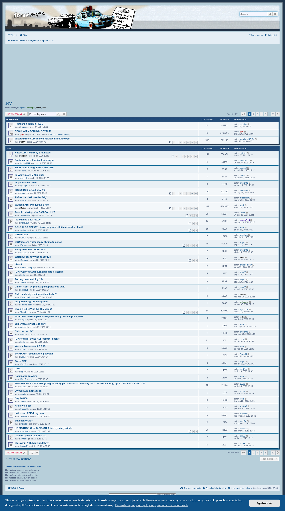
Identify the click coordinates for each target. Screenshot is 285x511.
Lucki (242, 339)
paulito (23, 394)
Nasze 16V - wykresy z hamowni (33, 152)
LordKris (243, 369)
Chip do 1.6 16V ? (25, 331)
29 (196, 208)
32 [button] (273, 114)
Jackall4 (24, 327)
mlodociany (245, 198)
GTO (22, 142)
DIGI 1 (18, 368)
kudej (22, 275)
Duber (23, 208)
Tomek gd (24, 312)
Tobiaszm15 (25, 215)
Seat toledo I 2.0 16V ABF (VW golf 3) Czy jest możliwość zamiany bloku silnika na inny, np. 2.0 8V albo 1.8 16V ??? (80, 383)
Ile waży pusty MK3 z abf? (29, 175)
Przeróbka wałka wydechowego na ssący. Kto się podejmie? (49, 316)
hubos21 (24, 290)
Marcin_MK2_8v (247, 139)
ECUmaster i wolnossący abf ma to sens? (38, 242)
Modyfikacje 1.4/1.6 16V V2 (30, 189)
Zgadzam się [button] (264, 503)
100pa (23, 282)
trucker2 (24, 409)
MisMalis (244, 235)
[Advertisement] (142, 73)
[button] (243, 114)
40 (188, 142)
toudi (242, 205)
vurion (23, 230)
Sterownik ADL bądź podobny (32, 443)
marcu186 (24, 223)
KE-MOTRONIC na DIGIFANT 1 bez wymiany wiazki (43, 428)
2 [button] (253, 114)
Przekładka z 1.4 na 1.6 (28, 219)
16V (8, 104)
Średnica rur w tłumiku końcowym (34, 160)
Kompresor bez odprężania (30, 249)
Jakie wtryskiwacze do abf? (30, 324)
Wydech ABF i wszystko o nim (32, 204)
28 (192, 208)
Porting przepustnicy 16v (29, 279)
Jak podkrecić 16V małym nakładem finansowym (42, 138)
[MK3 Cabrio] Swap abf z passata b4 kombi (39, 271)
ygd (22, 134)
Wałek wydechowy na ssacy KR (33, 257)
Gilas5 (242, 213)
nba (22, 193)
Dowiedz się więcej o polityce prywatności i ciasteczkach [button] (151, 505)
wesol (22, 334)
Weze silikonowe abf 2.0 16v (31, 346)
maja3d (23, 424)
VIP (44, 108)
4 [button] (261, 114)
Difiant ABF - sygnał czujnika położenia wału (40, 286)
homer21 (24, 446)
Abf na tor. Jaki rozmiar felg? (31, 197)
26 (184, 208)
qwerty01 (24, 185)
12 (188, 193)
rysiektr (243, 153)
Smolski (243, 354)
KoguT (23, 238)
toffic (38, 108)
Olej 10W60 (21, 398)
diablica (23, 387)
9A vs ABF (21, 361)
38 (180, 142)
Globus (23, 260)
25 (180, 208)
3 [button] (257, 114)
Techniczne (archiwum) (60, 134)
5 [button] (265, 114)
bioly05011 (25, 163)
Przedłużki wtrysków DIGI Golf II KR (35, 212)
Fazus (23, 245)
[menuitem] (23, 35)
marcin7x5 (245, 220)
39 (184, 142)
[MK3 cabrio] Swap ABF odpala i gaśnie (37, 338)
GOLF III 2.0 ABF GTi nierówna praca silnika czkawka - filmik (49, 227)
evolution (24, 431)
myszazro (244, 309)
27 (188, 208)
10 (192, 156)
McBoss (243, 428)
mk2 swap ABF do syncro (29, 413)
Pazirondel (25, 297)
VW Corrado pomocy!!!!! (28, 391)
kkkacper (31, 108)
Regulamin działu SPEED (29, 123)
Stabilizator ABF (24, 420)
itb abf (18, 264)
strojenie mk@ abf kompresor (32, 301)
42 (196, 142)
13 (192, 193)
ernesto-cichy (26, 267)
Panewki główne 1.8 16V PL (30, 435)
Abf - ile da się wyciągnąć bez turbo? (36, 294)
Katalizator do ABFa (26, 376)
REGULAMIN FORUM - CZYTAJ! (33, 131)
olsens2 (23, 171)
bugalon (21, 108)
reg (21, 372)
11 (196, 156)
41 (192, 142)
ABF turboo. (22, 234)
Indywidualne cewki (26, 182)
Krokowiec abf (23, 405)
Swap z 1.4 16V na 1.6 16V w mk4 (33, 309)
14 (196, 193)
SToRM (23, 156)
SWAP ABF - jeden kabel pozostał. (34, 353)
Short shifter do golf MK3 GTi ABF (34, 167)
